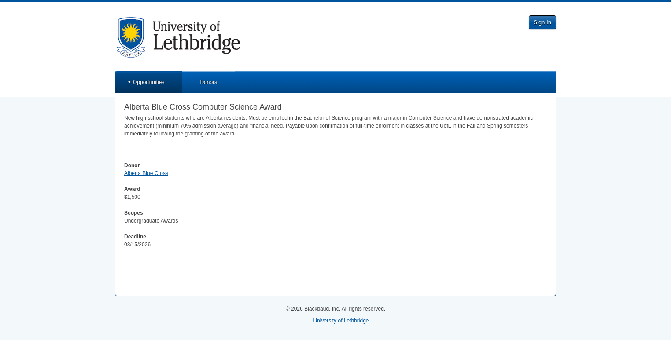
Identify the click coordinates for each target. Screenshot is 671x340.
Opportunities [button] (148, 82)
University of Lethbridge (341, 321)
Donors (208, 82)
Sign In (542, 22)
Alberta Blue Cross (146, 173)
